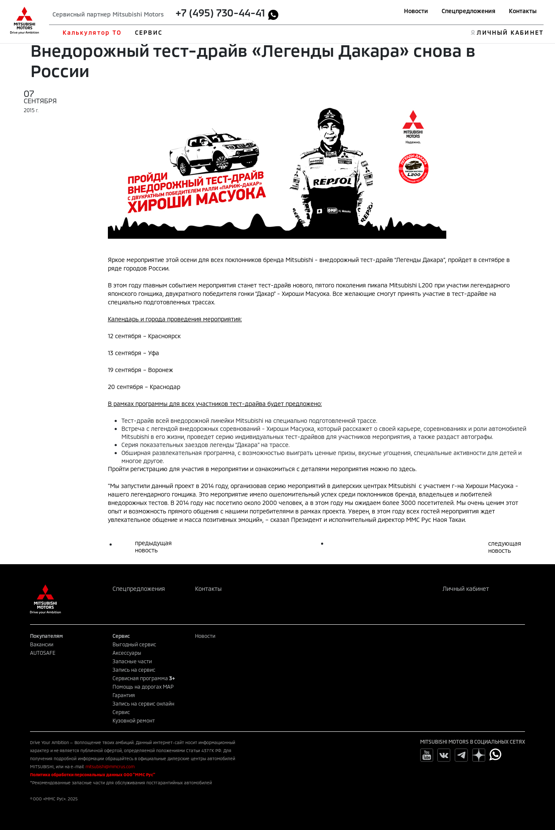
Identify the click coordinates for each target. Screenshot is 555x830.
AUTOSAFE (42, 653)
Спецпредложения (468, 10)
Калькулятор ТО (92, 32)
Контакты (523, 10)
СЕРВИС (148, 32)
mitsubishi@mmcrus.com (110, 766)
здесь (407, 468)
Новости (416, 10)
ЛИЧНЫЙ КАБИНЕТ (510, 32)
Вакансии (41, 644)
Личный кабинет (465, 588)
